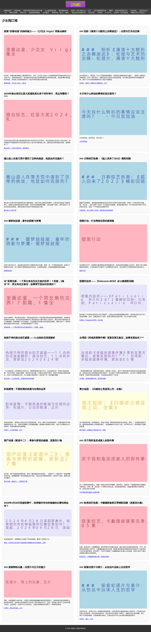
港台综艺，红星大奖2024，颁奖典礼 (16, 148)
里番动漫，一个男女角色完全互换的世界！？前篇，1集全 (23, 327)
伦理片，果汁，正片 (86, 619)
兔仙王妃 (92, 12)
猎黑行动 (82, 270)
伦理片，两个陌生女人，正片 (81, 10)
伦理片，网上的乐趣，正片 (13, 608)
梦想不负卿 (13, 12)
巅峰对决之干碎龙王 (138, 12)
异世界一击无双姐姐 (121, 12)
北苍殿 (100, 12)
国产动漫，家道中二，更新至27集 (15, 481)
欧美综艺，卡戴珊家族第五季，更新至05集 (94, 556)
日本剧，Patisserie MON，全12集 (91, 320)
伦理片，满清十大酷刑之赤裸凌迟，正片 (93, 83)
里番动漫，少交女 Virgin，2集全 (15, 83)
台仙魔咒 (46, 12)
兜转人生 (23, 12)
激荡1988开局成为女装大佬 (32, 10)
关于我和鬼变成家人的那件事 (89, 492)
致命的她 (17, 10)
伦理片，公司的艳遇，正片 (13, 430)
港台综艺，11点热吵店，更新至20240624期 (19, 378)
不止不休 (108, 12)
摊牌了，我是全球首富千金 (118, 10)
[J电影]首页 (7, 10)
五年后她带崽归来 (100, 10)
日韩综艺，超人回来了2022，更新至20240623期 (96, 210)
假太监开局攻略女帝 (79, 12)
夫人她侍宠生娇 (50, 10)
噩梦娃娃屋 (8, 270)
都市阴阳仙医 (63, 10)
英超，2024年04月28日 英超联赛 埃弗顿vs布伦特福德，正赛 (25, 543)
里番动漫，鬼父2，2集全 (60, 12)
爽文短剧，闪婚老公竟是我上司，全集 (92, 430)
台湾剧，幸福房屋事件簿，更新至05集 (92, 378)
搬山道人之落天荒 (10, 210)
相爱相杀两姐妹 (34, 12)
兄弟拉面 (133, 10)
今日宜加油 (83, 141)
